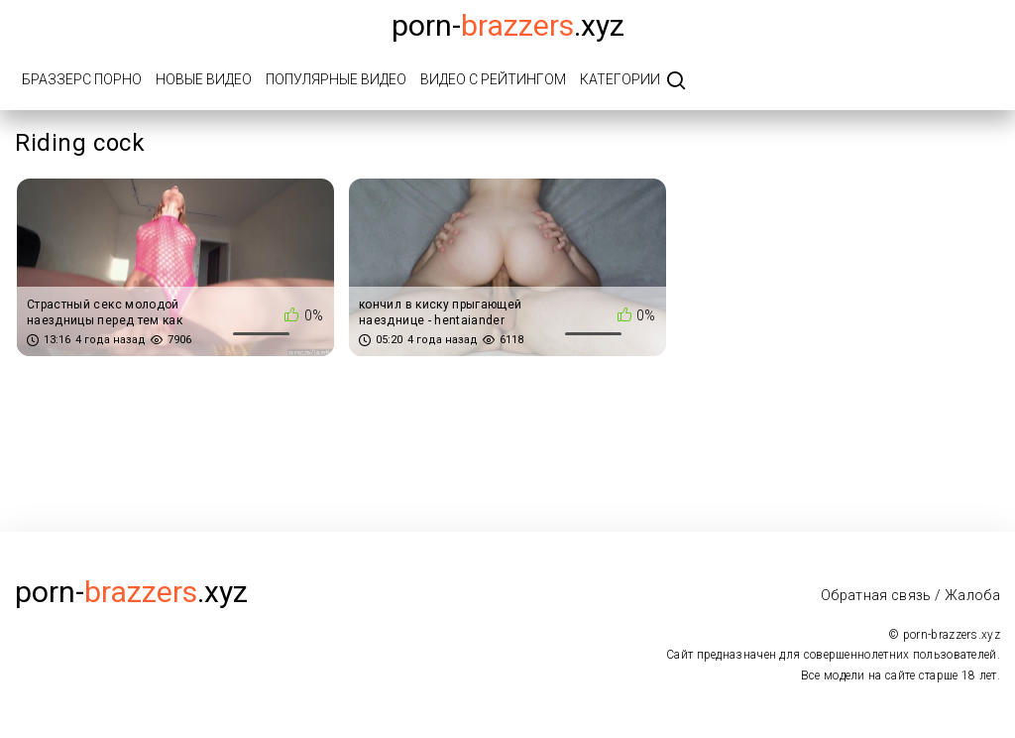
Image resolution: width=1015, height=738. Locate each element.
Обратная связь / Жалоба (910, 595)
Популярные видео (336, 79)
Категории (620, 79)
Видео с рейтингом (493, 79)
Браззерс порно (82, 79)
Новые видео (204, 79)
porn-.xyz (508, 25)
